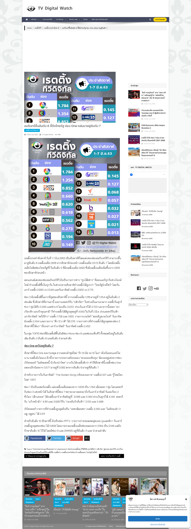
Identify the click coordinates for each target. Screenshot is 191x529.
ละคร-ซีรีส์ (65, 502)
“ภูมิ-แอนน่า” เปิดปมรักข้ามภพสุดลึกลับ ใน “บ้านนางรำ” (124, 513)
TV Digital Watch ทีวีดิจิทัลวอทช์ (95, 526)
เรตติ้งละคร (81, 452)
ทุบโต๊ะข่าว (92, 449)
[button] (186, 499)
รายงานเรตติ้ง (47, 19)
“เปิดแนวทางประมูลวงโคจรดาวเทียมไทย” (38, 456)
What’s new (73, 19)
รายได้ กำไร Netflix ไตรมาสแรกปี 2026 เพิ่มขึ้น (153, 243)
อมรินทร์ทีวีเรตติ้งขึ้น (45, 452)
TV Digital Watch (47, 134)
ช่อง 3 (37, 499)
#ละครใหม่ (29, 499)
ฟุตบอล (106, 449)
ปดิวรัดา (100, 449)
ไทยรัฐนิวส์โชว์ (91, 452)
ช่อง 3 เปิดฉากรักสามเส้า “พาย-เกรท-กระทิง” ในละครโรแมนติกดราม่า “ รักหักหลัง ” (95, 511)
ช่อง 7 (125, 499)
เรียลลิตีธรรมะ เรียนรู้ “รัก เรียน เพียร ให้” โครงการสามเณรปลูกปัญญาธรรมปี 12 (152, 150)
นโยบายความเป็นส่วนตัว (157, 524)
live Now (160, 19)
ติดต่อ (85, 19)
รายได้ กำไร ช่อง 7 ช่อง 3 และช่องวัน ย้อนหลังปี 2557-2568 (153, 136)
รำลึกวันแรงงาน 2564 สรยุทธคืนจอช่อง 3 (153, 123)
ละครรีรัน (113, 449)
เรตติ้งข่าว (57, 452)
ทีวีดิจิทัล (84, 449)
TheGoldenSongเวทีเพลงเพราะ (44, 449)
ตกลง (158, 519)
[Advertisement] (95, 51)
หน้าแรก (34, 19)
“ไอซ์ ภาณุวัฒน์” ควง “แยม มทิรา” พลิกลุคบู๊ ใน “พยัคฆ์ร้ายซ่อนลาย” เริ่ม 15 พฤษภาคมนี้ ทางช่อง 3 (153, 95)
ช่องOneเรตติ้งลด (74, 449)
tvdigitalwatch (62, 449)
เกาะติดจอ (59, 19)
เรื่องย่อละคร (29, 502)
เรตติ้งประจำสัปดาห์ (32, 130)
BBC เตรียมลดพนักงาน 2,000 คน (154, 231)
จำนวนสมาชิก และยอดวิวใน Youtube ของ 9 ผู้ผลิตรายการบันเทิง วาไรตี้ (151, 110)
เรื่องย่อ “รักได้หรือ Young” (152, 208)
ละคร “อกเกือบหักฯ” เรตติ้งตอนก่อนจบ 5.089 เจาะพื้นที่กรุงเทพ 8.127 (112, 456)
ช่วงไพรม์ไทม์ (69, 499)
